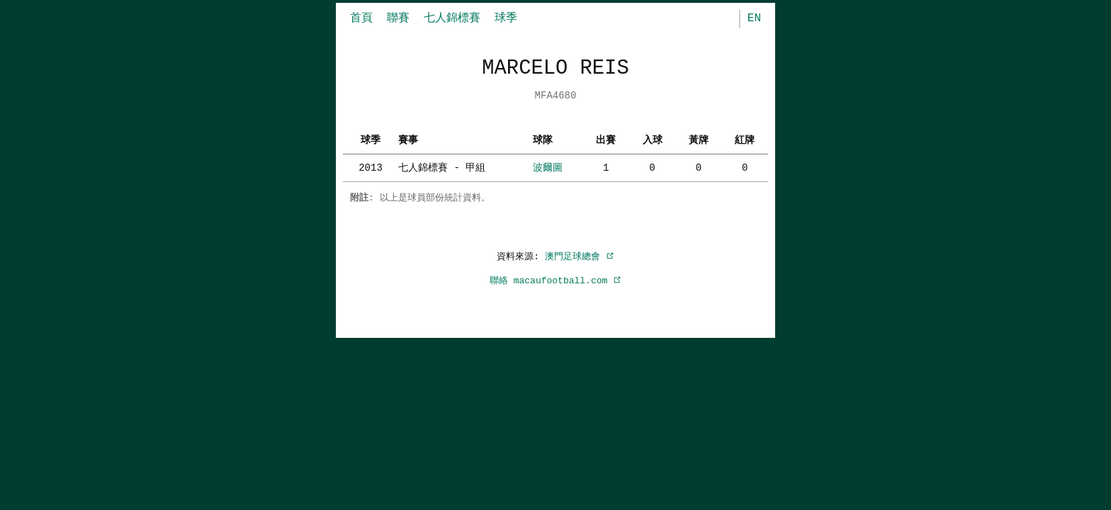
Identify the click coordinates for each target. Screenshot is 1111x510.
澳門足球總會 (579, 256)
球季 (506, 18)
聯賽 (398, 18)
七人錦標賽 (452, 18)
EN (754, 18)
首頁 (361, 18)
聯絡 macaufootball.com (555, 280)
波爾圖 (548, 167)
